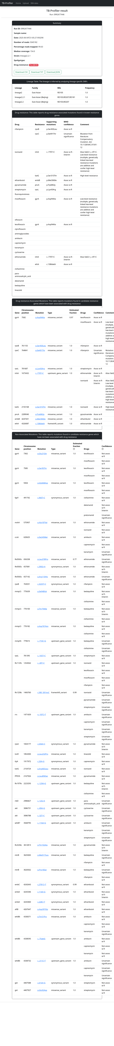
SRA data (34, 3)
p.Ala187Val (42, 522)
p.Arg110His (42, 576)
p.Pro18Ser (42, 870)
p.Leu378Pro (42, 559)
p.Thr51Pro (42, 916)
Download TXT (37, 72)
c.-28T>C (41, 663)
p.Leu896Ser (42, 776)
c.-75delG (41, 938)
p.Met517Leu (43, 855)
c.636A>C (41, 744)
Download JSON (53, 72)
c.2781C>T (41, 884)
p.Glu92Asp (42, 990)
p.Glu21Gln (42, 453)
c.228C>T (41, 902)
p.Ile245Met (42, 537)
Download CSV (21, 72)
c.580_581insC (43, 692)
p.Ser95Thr (42, 468)
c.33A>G (40, 761)
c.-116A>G (41, 823)
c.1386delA (40, 423)
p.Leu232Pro (42, 754)
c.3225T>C (41, 584)
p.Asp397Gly (42, 909)
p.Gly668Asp (42, 483)
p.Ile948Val (42, 591)
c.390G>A (41, 566)
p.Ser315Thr (40, 407)
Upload (26, 3)
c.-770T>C (39, 373)
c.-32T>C (41, 815)
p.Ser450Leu (40, 345)
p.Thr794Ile (42, 609)
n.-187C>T (41, 714)
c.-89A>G (41, 808)
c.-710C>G (41, 641)
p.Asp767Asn (42, 626)
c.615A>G (41, 983)
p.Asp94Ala (40, 317)
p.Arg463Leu (42, 768)
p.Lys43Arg (40, 368)
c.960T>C (41, 497)
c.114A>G (41, 892)
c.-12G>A (41, 801)
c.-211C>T (41, 961)
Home (18, 3)
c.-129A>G (41, 783)
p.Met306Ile (40, 419)
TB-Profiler (7, 3)
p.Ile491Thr (40, 350)
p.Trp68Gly (39, 414)
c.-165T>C (41, 655)
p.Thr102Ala (42, 845)
